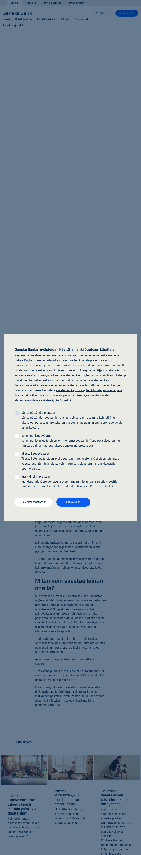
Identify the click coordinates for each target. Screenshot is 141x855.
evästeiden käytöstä (69, 390)
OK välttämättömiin (33, 502)
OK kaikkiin (73, 502)
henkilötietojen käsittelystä (104, 390)
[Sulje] (132, 339)
